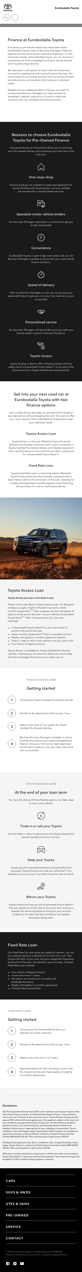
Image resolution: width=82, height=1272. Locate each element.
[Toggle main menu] (75, 17)
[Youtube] (22, 1264)
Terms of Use (34, 1254)
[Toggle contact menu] (70, 1215)
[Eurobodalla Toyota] (7, 7)
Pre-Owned (17, 1215)
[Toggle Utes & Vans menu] (70, 1203)
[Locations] (15, 17)
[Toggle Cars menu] (70, 1180)
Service (13, 1226)
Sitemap (10, 1254)
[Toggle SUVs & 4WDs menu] (70, 1192)
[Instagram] (15, 1264)
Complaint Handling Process (54, 1254)
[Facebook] (8, 1264)
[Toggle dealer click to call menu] (6, 17)
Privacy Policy (21, 1254)
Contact (14, 1238)
